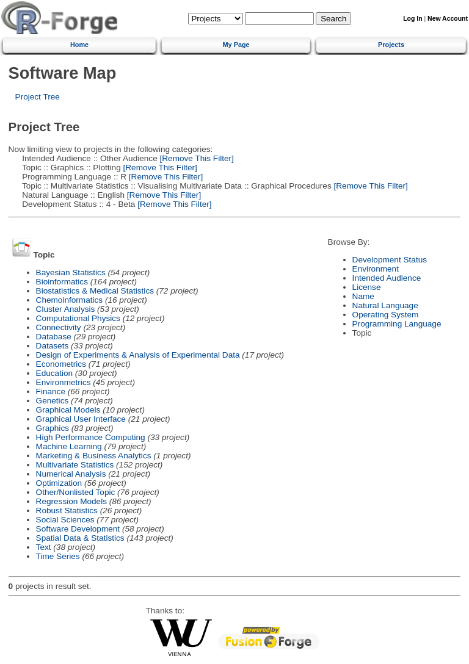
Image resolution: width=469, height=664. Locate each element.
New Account (447, 18)
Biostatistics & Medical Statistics (95, 290)
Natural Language (385, 305)
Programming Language (397, 323)
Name (363, 296)
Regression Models (71, 501)
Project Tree (37, 96)
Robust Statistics (67, 510)
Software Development (78, 528)
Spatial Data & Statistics (80, 538)
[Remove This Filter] (196, 158)
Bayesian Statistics (71, 272)
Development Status (389, 259)
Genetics (52, 400)
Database (53, 336)
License (366, 287)
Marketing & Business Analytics (93, 455)
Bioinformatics (62, 281)
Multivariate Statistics (75, 464)
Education (54, 373)
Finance (50, 391)
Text (43, 547)
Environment (375, 268)
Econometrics (61, 364)
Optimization (59, 483)
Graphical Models (68, 409)
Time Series (58, 556)
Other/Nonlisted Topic (75, 492)
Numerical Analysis (71, 473)
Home (79, 44)
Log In (412, 18)
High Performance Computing (90, 437)
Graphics (52, 428)
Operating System (385, 314)
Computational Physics (78, 318)
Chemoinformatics (69, 300)
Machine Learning (69, 446)
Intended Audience (386, 278)
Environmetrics (63, 382)
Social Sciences (65, 519)
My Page (236, 44)
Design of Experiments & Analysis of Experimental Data (138, 354)
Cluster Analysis (65, 309)
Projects (391, 44)
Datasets (52, 345)
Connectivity (58, 327)
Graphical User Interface (81, 419)
